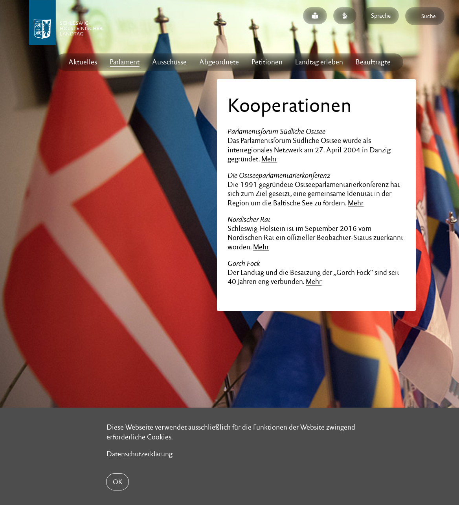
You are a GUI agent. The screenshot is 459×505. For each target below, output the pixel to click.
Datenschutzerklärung (139, 454)
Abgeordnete (219, 62)
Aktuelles (82, 62)
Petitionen (267, 62)
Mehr (269, 159)
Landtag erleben (319, 62)
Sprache (381, 15)
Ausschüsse (169, 62)
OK (117, 482)
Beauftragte (373, 62)
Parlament (125, 62)
